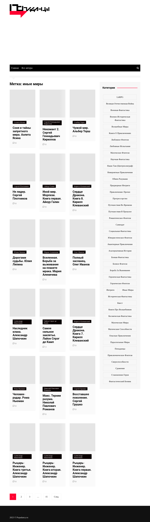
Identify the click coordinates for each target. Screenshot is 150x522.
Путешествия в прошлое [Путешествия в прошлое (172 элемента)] (119, 211)
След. (56, 497)
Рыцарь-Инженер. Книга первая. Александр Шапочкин (82, 469)
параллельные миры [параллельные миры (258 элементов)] (120, 342)
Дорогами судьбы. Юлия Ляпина (22, 261)
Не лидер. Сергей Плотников (20, 195)
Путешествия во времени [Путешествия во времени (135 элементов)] (120, 205)
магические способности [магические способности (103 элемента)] (120, 329)
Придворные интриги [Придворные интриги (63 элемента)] (120, 185)
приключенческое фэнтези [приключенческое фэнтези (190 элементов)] (120, 355)
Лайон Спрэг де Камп (50, 322)
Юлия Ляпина (19, 252)
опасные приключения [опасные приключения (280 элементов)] (120, 336)
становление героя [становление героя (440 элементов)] (120, 375)
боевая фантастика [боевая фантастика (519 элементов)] (120, 257)
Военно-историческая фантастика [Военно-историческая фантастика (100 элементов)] (120, 118)
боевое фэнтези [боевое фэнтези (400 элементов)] (120, 264)
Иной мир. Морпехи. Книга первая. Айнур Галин (52, 197)
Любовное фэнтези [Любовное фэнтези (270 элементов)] (120, 140)
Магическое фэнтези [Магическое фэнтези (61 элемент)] (120, 153)
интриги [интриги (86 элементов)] (110, 290)
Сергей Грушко (80, 389)
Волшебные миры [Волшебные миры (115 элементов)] (120, 127)
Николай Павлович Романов (51, 389)
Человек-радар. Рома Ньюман (21, 397)
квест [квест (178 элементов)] (120, 303)
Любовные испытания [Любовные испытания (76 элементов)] (120, 146)
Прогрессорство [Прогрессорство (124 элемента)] (120, 198)
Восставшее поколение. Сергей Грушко (81, 399)
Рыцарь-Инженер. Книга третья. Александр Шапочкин (22, 469)
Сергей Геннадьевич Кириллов (52, 123)
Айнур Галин (49, 186)
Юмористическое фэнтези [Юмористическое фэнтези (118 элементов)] (120, 238)
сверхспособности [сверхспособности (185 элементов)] (120, 362)
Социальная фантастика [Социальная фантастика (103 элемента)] (120, 231)
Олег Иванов (79, 252)
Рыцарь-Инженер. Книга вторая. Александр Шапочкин (52, 469)
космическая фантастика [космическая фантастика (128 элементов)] (119, 316)
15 (46, 497)
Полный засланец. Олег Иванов (81, 261)
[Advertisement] (75, 39)
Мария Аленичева (51, 252)
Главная (15, 68)
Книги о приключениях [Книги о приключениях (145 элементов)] (120, 133)
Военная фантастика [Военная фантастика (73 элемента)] (120, 110)
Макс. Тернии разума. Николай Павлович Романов (52, 402)
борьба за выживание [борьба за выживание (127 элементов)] (120, 270)
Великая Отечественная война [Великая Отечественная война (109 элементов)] (120, 104)
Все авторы (27, 68)
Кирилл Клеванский (82, 186)
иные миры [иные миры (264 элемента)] (127, 290)
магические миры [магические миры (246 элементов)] (119, 322)
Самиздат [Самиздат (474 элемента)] (120, 225)
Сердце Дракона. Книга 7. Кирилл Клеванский (81, 333)
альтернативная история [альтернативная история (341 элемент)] (120, 251)
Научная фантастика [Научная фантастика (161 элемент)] (120, 159)
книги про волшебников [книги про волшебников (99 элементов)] (120, 309)
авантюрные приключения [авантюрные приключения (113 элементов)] (120, 244)
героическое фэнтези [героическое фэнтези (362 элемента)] (120, 283)
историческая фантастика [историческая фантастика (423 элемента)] (120, 296)
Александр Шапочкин (18, 322)
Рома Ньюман (19, 389)
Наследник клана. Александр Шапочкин (20, 333)
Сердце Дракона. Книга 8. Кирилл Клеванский (81, 198)
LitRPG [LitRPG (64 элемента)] (120, 97)
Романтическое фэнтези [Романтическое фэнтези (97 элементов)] (120, 218)
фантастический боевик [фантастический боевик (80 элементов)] (120, 381)
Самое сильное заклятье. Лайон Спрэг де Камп (51, 335)
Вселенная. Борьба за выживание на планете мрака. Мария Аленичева (52, 266)
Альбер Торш (79, 122)
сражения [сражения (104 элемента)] (120, 368)
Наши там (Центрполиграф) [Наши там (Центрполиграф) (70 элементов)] (120, 166)
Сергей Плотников (21, 186)
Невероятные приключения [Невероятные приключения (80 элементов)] (120, 172)
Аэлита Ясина (19, 122)
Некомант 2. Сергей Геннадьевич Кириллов (51, 134)
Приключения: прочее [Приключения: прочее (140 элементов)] (120, 192)
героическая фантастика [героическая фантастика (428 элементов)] (120, 277)
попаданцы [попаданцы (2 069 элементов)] (120, 349)
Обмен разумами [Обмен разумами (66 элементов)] (120, 179)
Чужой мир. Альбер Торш (81, 129)
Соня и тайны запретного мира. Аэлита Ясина (22, 133)
